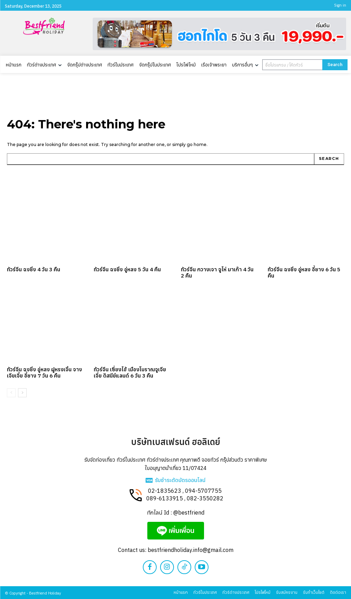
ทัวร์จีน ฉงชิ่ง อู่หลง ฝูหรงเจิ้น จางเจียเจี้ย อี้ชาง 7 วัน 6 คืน (44, 372)
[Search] (335, 64)
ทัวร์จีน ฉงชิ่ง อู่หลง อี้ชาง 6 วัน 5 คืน (304, 272)
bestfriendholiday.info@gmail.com (190, 549)
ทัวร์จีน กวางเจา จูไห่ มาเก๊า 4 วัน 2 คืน (218, 272)
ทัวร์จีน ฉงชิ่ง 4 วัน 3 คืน (33, 269)
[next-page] (22, 392)
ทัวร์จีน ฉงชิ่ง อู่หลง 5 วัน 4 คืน (127, 269)
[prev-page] (11, 392)
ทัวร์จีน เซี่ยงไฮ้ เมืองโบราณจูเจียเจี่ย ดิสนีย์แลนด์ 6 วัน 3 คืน (129, 372)
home (200, 144)
